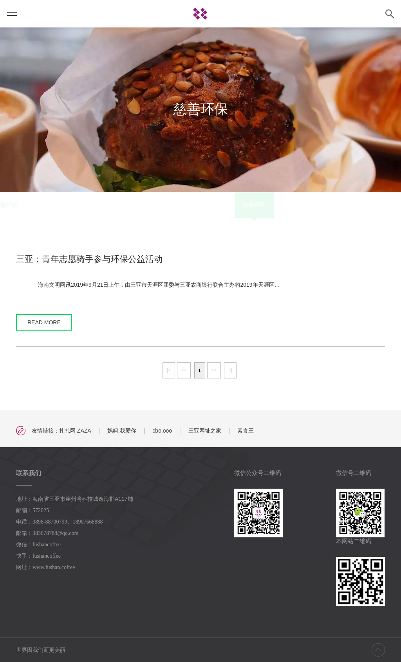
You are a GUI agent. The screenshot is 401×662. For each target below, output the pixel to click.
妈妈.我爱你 (121, 430)
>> (214, 370)
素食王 (245, 430)
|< (168, 370)
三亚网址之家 (204, 430)
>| (230, 370)
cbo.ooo (162, 430)
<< (184, 370)
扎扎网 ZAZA (75, 430)
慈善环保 (126, 205)
